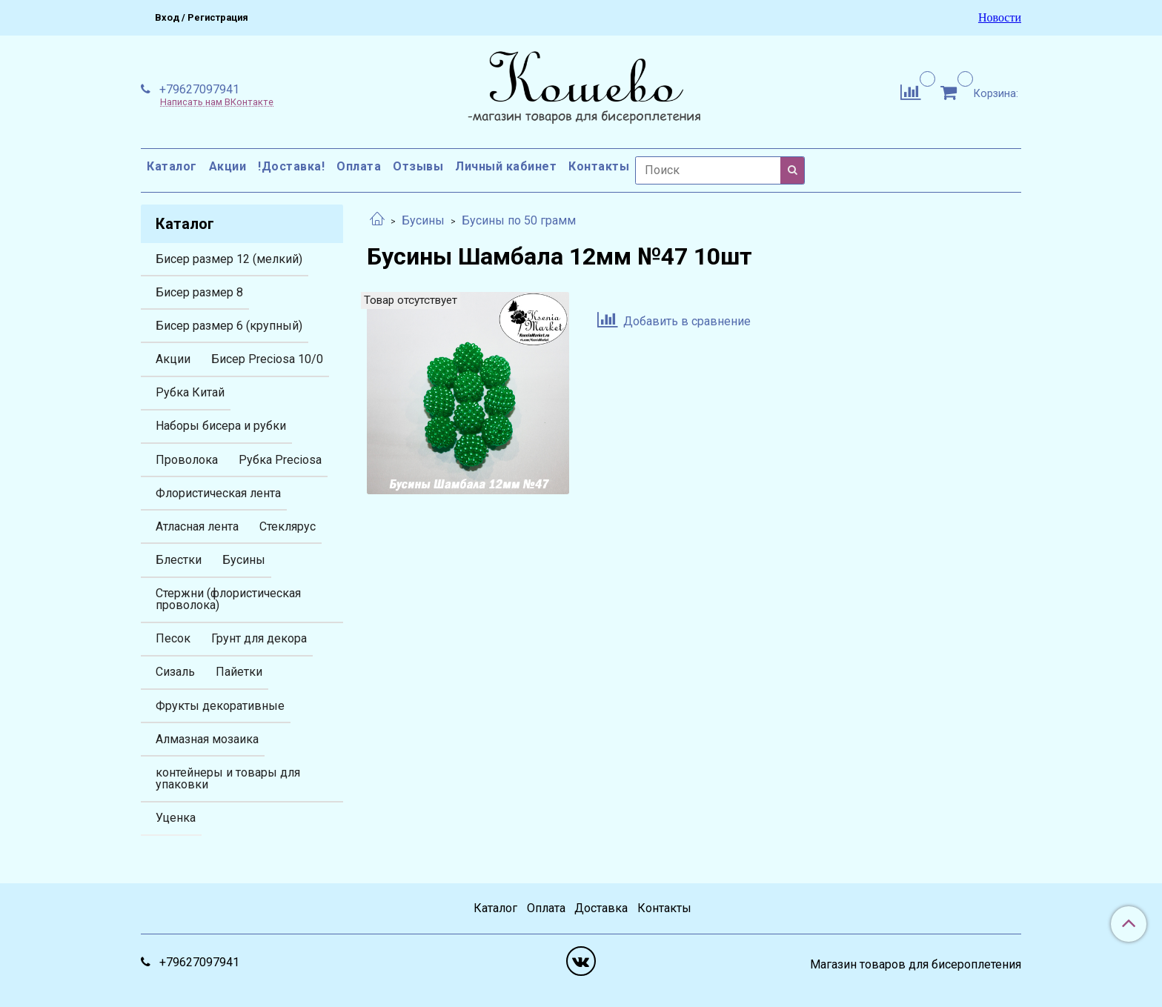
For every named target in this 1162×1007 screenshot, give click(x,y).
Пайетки (239, 672)
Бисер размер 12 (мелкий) (229, 259)
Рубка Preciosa (280, 460)
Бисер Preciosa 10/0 (267, 359)
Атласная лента (197, 526)
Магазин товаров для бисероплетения (915, 965)
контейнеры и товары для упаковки (228, 778)
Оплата (358, 166)
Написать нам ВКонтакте (216, 102)
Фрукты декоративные (220, 706)
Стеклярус (287, 526)
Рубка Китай (190, 392)
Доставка (601, 908)
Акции (228, 166)
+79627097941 (197, 89)
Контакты (598, 166)
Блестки (179, 560)
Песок (173, 638)
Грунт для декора (259, 638)
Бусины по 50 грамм (519, 220)
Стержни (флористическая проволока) (228, 599)
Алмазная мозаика (207, 739)
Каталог (172, 166)
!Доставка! (291, 166)
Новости (999, 18)
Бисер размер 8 (199, 292)
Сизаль (175, 672)
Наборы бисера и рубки (221, 426)
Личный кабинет (506, 166)
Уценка (176, 818)
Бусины (423, 220)
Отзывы (418, 166)
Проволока (187, 460)
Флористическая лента (218, 493)
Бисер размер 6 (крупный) (229, 326)
